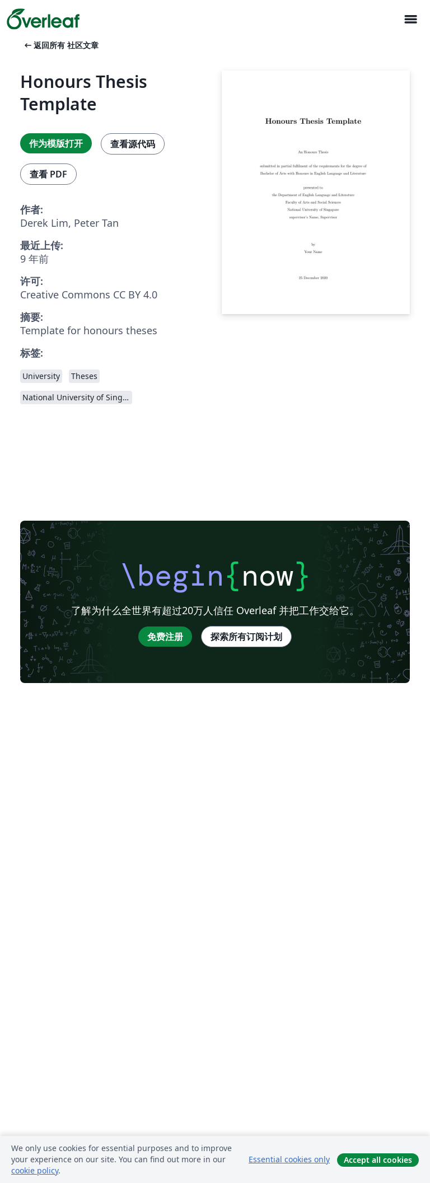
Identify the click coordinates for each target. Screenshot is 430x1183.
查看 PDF (48, 174)
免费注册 (165, 636)
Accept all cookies (378, 1159)
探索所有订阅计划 (246, 636)
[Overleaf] (43, 19)
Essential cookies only (289, 1159)
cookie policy (34, 1170)
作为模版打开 (56, 143)
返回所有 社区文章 (60, 45)
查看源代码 (132, 144)
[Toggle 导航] (410, 19)
